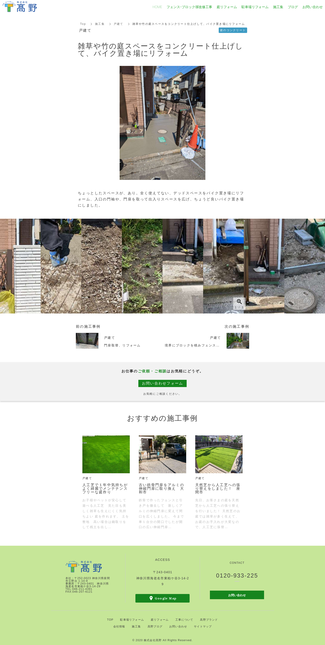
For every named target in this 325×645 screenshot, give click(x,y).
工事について (184, 619)
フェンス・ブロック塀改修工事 (189, 7)
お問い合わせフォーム (162, 383)
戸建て (118, 24)
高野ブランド (209, 619)
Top (83, 24)
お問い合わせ (237, 595)
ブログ (293, 7)
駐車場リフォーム (132, 619)
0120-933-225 (237, 575)
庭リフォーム (160, 619)
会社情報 (119, 626)
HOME (157, 7)
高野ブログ (155, 626)
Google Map (165, 598)
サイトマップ (203, 626)
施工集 (100, 24)
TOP (110, 619)
